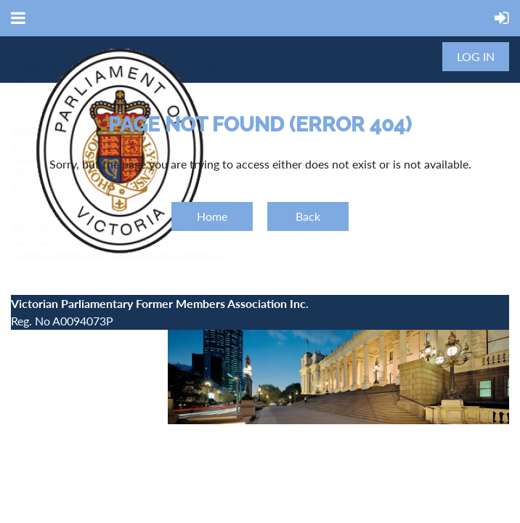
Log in (476, 56)
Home (212, 216)
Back (308, 216)
